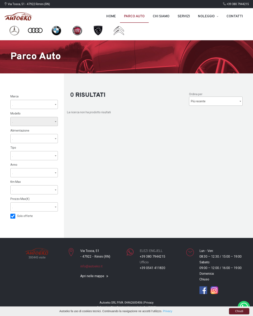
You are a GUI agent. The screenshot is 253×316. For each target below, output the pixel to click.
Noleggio (206, 16)
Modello (15, 113)
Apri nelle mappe (92, 275)
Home (111, 16)
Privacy (149, 302)
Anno (13, 164)
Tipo (13, 147)
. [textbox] (12, 104)
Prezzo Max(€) (20, 198)
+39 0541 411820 (152, 267)
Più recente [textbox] (198, 101)
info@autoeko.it (91, 266)
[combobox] (34, 104)
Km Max (15, 181)
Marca (14, 96)
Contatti (235, 16)
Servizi (184, 16)
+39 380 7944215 (236, 4)
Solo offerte (25, 215)
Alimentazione (19, 130)
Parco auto (134, 16)
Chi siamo (161, 16)
